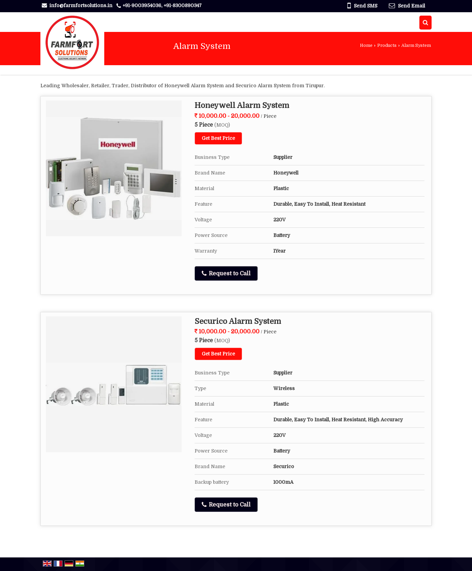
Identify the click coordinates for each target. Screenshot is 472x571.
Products (387, 45)
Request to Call (226, 273)
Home (366, 45)
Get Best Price (218, 138)
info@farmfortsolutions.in (80, 5)
